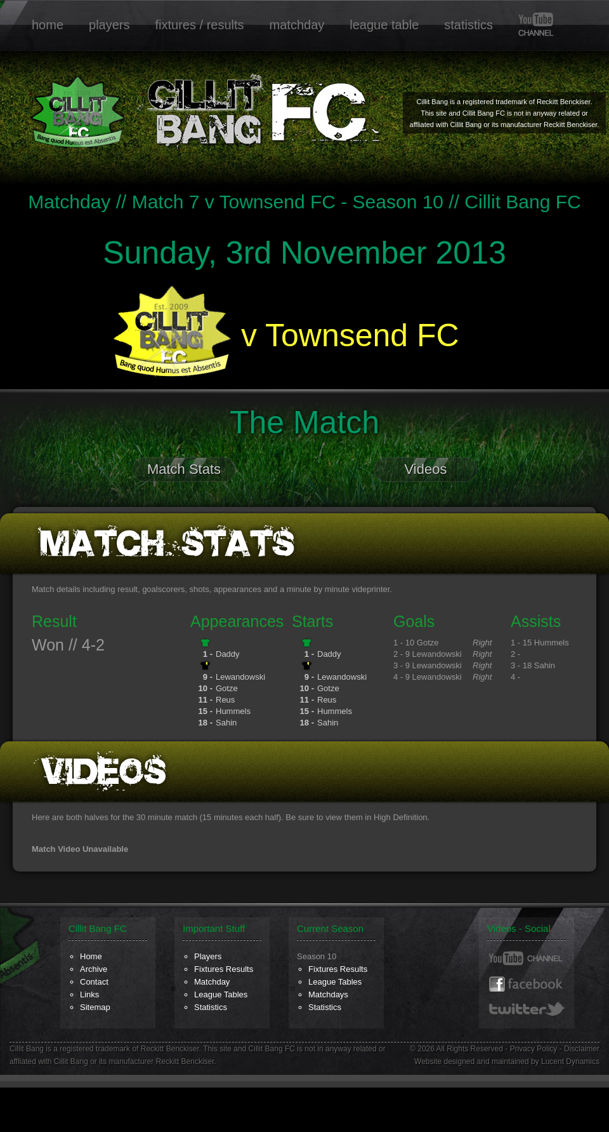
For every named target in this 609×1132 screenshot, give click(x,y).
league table (384, 25)
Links (89, 994)
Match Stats (184, 469)
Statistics (210, 1007)
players (109, 25)
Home (91, 956)
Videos (426, 469)
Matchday (212, 982)
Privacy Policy (534, 1048)
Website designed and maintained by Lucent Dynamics (506, 1061)
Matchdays (328, 994)
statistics (468, 25)
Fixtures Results (223, 969)
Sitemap (95, 1007)
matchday (297, 25)
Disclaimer (581, 1048)
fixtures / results (199, 25)
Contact (94, 982)
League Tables (220, 994)
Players (207, 956)
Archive (93, 969)
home (47, 25)
